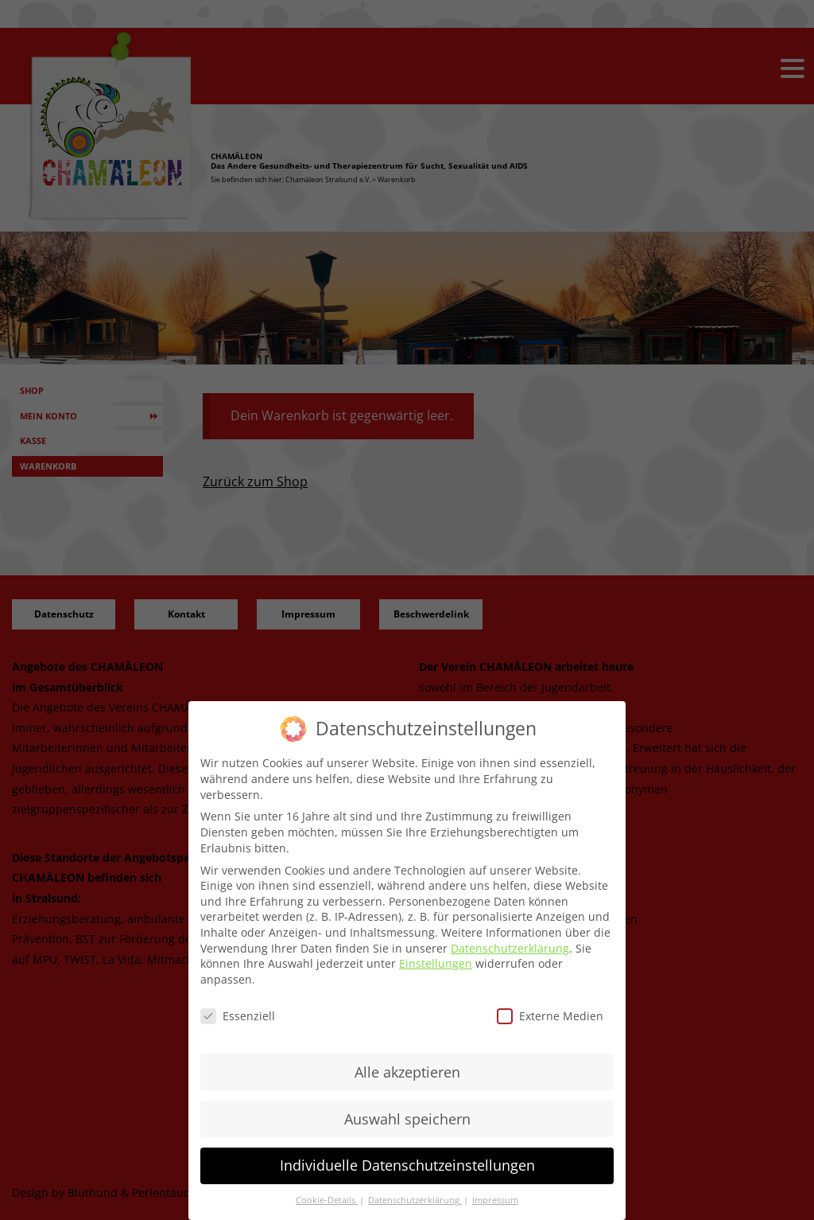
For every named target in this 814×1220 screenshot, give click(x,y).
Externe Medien (550, 1015)
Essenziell (237, 1015)
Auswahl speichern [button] (407, 1118)
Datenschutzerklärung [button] (415, 1200)
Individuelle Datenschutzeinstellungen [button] (407, 1165)
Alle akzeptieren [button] (407, 1072)
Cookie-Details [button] (327, 1200)
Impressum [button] (495, 1200)
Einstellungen (435, 963)
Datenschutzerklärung (510, 948)
